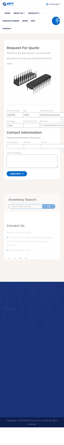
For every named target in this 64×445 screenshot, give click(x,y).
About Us (19, 13)
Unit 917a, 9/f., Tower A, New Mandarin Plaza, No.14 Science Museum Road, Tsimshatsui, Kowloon (30, 245)
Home (7, 13)
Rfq (33, 21)
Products (34, 13)
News (25, 21)
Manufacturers (11, 21)
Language (52, 4)
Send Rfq (16, 174)
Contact (7, 28)
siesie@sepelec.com (18, 253)
